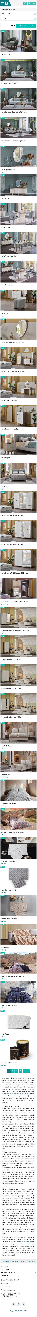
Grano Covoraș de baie (8, 919)
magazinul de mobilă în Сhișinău (18, 1094)
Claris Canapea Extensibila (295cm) (13, 141)
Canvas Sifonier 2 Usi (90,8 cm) (11, 659)
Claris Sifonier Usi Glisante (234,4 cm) (14, 573)
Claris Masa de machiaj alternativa (12, 371)
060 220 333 (6, 1283)
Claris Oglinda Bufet (7, 170)
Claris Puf (4, 314)
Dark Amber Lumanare (8, 1063)
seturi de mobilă (23, 1242)
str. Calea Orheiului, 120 (9, 1280)
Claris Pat (3, 487)
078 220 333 (6, 1287)
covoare (28, 1244)
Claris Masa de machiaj (8, 400)
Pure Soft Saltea (6, 746)
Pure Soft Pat (5, 775)
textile (21, 1244)
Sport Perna (4, 1034)
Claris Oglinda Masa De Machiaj (12, 342)
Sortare (12, 26)
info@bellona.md (7, 1290)
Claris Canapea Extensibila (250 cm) (13, 112)
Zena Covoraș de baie (8, 861)
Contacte (4, 1275)
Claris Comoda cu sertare (9, 429)
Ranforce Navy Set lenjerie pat (11, 1005)
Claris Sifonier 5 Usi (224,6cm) (11, 544)
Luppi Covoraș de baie (8, 890)
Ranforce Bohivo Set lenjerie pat (12, 976)
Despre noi (15, 1261)
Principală (5, 9)
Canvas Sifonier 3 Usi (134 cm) (11, 688)
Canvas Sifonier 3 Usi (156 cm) (11, 717)
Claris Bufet (4, 198)
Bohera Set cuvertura (8, 803)
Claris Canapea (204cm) (9, 83)
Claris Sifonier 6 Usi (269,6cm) (11, 515)
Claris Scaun (5, 227)
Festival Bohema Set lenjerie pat (12, 832)
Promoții (28, 1261)
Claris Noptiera (5, 458)
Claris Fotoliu (5, 54)
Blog (22, 1261)
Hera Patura (4, 948)
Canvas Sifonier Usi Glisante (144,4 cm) (14, 631)
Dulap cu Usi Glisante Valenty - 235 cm (14, 602)
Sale (33, 1261)
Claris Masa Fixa (6, 285)
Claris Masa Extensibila (8, 256)
